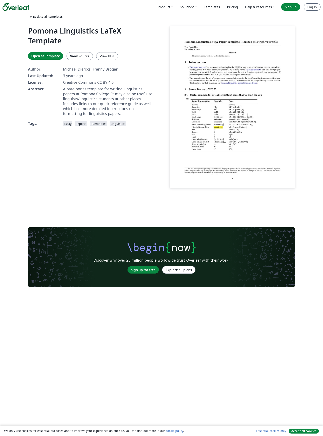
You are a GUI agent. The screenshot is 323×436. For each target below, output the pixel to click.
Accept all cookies (303, 431)
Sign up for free (143, 270)
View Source (79, 56)
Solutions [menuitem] (187, 7)
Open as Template (45, 56)
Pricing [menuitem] (232, 7)
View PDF (107, 56)
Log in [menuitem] (312, 7)
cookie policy (174, 431)
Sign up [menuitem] (291, 7)
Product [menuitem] (164, 7)
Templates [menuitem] (212, 7)
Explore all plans (179, 270)
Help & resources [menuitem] (258, 7)
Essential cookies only (271, 431)
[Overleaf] (15, 7)
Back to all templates (46, 17)
